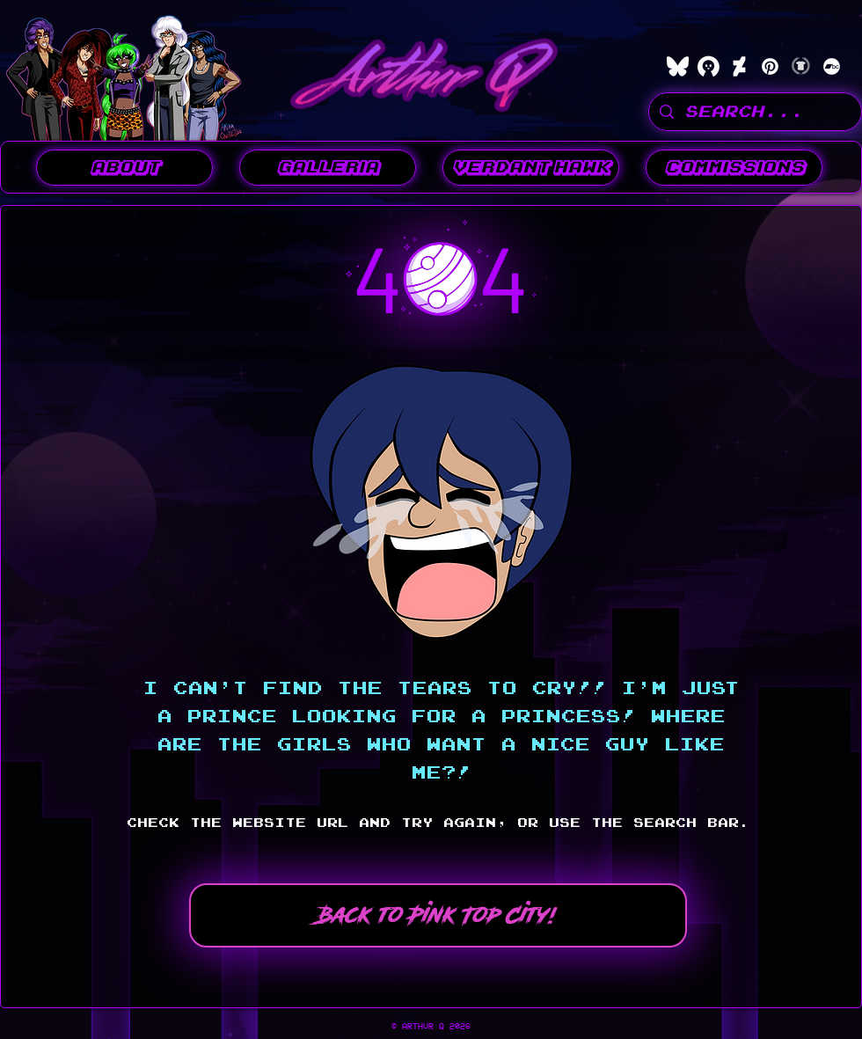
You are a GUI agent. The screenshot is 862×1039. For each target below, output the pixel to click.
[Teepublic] (801, 66)
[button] (327, 168)
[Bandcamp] (832, 66)
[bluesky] (678, 66)
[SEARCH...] (754, 111)
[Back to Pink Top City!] (438, 915)
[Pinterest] (770, 66)
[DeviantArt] (739, 66)
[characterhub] (709, 66)
